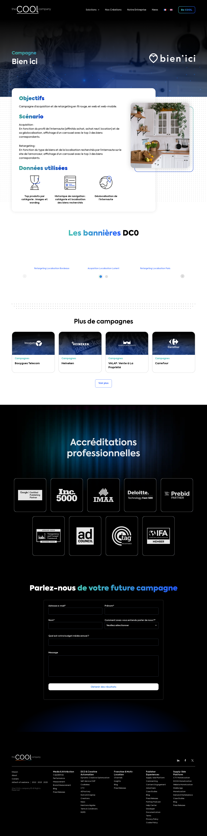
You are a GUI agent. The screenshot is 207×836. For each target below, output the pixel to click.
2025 (45, 782)
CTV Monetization (181, 778)
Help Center (151, 805)
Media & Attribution (63, 772)
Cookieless (85, 785)
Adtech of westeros (20, 782)
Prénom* (132, 608)
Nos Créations (113, 10)
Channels (118, 778)
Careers (15, 779)
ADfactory (85, 792)
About (14, 775)
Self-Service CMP (88, 781)
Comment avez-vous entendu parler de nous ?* (132, 622)
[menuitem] (166, 10)
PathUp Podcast (153, 802)
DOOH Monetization (182, 781)
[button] (100, 276)
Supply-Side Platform (155, 778)
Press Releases (59, 792)
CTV (83, 788)
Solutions (91, 10)
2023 (40, 782)
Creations (85, 798)
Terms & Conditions (89, 809)
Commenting (152, 781)
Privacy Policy (152, 819)
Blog (55, 789)
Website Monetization (183, 785)
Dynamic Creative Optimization (95, 778)
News (155, 10)
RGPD (83, 812)
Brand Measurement (62, 785)
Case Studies (151, 792)
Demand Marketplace (183, 795)
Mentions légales (88, 805)
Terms (148, 816)
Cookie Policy (152, 823)
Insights (117, 781)
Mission (15, 772)
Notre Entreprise (136, 10)
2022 (34, 782)
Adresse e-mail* (75, 608)
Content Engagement (156, 785)
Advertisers (151, 788)
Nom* (75, 622)
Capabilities (58, 775)
